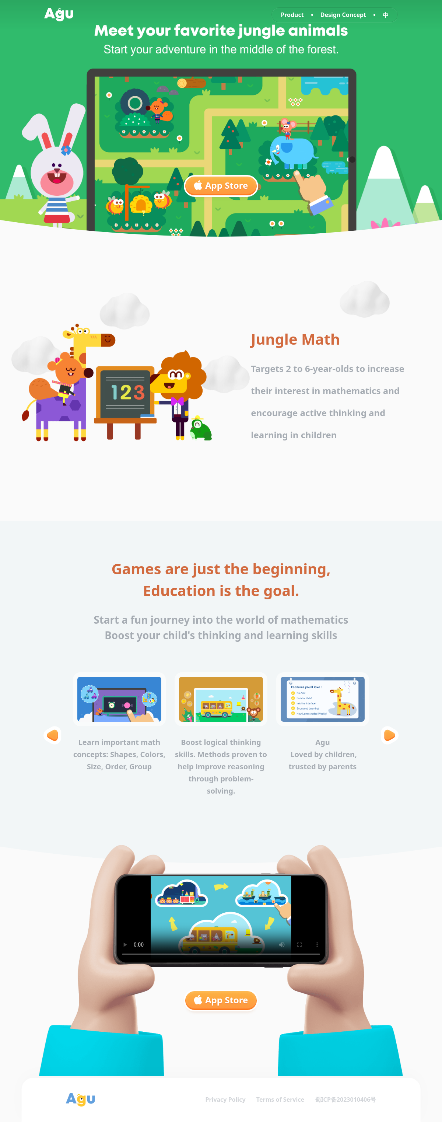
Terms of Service (280, 1100)
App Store (221, 185)
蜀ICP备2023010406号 (345, 1100)
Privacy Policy (224, 1100)
